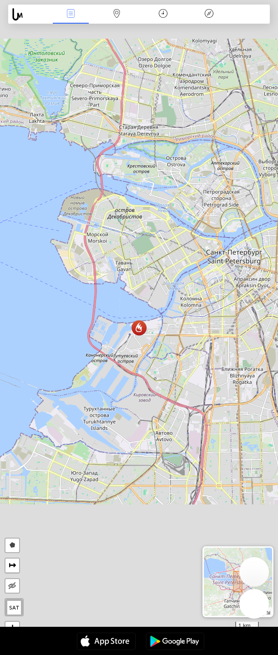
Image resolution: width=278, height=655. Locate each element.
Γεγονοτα (70, 14)
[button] (139, 328)
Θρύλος (209, 14)
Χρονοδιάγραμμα (163, 14)
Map (116, 14)
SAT (14, 608)
